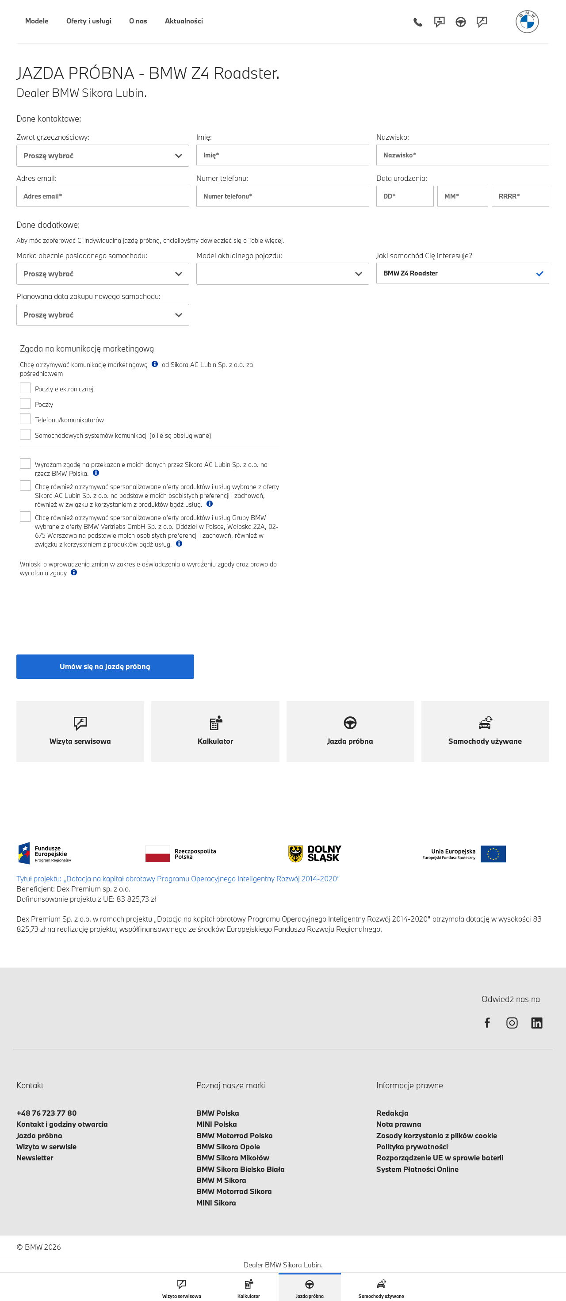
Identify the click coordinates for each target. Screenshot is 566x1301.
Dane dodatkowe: (48, 225)
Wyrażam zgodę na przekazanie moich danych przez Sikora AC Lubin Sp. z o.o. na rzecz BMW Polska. (151, 469)
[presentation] (87, 608)
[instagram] (512, 1030)
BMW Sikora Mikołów (232, 1157)
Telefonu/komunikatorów (69, 420)
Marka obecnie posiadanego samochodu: (81, 255)
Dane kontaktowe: (48, 119)
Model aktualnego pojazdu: (239, 255)
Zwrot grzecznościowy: (52, 137)
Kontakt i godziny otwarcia (62, 1124)
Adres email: (36, 178)
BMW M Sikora (221, 1180)
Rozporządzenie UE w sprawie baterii (439, 1157)
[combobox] (102, 156)
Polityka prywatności (412, 1146)
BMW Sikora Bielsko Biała (240, 1169)
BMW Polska (217, 1112)
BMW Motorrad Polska (234, 1135)
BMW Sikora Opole (228, 1146)
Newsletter (34, 1157)
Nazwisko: (392, 137)
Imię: (204, 137)
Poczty (44, 404)
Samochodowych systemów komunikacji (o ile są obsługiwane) (123, 435)
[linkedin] (536, 1030)
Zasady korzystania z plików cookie (436, 1135)
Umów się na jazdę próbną (105, 666)
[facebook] (487, 1030)
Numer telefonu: (222, 178)
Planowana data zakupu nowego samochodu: (88, 296)
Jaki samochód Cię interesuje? (424, 255)
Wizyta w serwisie (46, 1146)
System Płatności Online (417, 1169)
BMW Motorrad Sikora (234, 1191)
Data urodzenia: (401, 178)
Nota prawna (398, 1124)
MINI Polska (216, 1124)
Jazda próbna (39, 1135)
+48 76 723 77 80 (46, 1112)
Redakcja (392, 1112)
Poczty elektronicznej (64, 389)
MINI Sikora (216, 1202)
